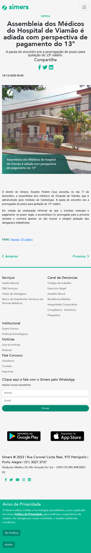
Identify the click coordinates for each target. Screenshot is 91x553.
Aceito (9, 544)
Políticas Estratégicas (15, 334)
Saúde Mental (10, 283)
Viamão (14, 239)
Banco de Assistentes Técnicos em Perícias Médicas (22, 301)
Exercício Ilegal (57, 288)
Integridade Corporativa (62, 304)
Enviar (45, 408)
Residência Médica (59, 299)
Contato (7, 366)
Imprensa (7, 371)
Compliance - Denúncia (62, 310)
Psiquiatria (54, 315)
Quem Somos (10, 329)
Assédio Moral (56, 294)
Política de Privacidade (28, 514)
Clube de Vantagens (14, 294)
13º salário (26, 239)
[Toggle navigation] (84, 7)
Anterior (10, 256)
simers (15, 7)
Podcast (7, 350)
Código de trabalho (60, 283)
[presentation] (27, 422)
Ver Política (11, 533)
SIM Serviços (10, 288)
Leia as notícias (11, 345)
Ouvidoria (8, 361)
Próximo (81, 256)
